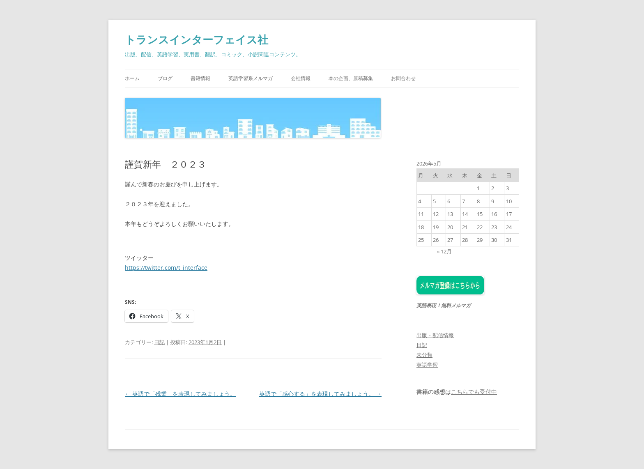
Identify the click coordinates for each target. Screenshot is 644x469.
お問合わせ (403, 78)
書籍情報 (200, 78)
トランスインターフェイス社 (196, 39)
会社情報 (300, 78)
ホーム (132, 78)
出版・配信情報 (435, 335)
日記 (159, 342)
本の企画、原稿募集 (351, 78)
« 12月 (444, 251)
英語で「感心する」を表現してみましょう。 (320, 394)
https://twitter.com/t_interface (166, 267)
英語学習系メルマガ (250, 78)
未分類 (424, 355)
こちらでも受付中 (474, 392)
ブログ (165, 78)
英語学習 (427, 364)
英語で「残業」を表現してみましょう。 (180, 394)
